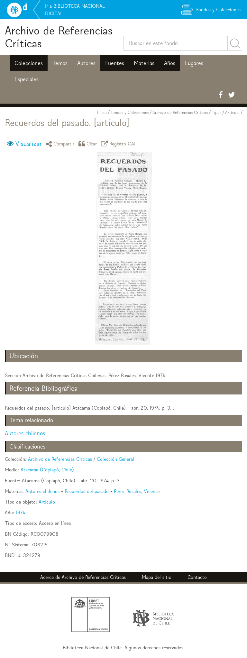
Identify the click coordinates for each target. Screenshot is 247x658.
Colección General (115, 459)
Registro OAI (119, 143)
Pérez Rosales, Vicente (137, 491)
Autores (86, 63)
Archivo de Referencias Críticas (59, 37)
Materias (144, 63)
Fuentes (114, 63)
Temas (60, 63)
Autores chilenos (25, 433)
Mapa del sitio (156, 577)
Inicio (102, 112)
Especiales (26, 79)
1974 (20, 512)
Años (169, 63)
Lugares (194, 63)
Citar (88, 143)
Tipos (216, 112)
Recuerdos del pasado (87, 491)
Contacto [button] (197, 577)
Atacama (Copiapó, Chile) (47, 470)
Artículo (232, 112)
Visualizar (28, 143)
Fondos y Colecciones (130, 112)
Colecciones (28, 63)
